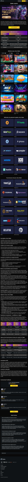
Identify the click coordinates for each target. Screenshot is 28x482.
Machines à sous (24, 53)
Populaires (4, 53)
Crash (17, 53)
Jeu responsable (3, 467)
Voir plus (14, 411)
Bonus (1, 473)
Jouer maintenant (14, 27)
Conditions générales (3, 466)
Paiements (2, 472)
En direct (10, 53)
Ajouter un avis (14, 385)
